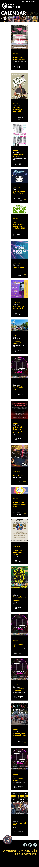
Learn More (15, 66)
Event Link (19, 351)
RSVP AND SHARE (20, 742)
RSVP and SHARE (20, 395)
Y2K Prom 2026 (18, 267)
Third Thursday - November (18, 779)
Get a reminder (19, 235)
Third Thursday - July (18, 645)
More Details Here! (19, 66)
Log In (35, 1)
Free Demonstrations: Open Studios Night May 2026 (19, 225)
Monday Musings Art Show (19, 155)
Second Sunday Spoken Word (18, 307)
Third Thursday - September (18, 690)
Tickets (20, 314)
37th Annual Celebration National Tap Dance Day (17, 430)
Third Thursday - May (18, 388)
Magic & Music (18, 475)
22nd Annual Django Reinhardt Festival (19, 552)
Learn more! (19, 274)
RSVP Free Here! (20, 118)
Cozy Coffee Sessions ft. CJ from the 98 (18, 109)
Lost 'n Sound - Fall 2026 (19, 824)
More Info (19, 163)
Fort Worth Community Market (17, 342)
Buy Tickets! (20, 199)
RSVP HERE (19, 608)
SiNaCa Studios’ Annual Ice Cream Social (19, 504)
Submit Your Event (27, 1)
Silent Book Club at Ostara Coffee (19, 58)
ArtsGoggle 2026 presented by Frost (19, 734)
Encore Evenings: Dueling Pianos (19, 192)
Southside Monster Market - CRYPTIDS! (19, 599)
